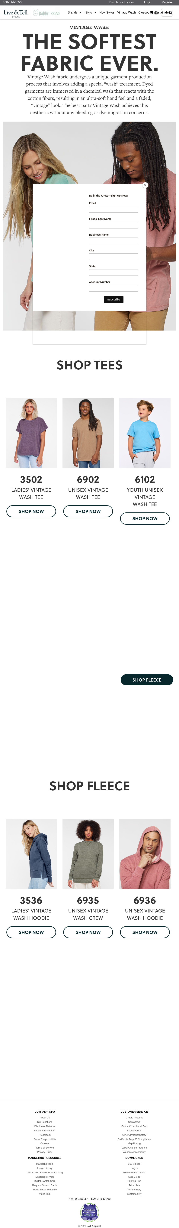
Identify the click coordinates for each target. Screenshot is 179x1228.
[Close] (145, 185)
